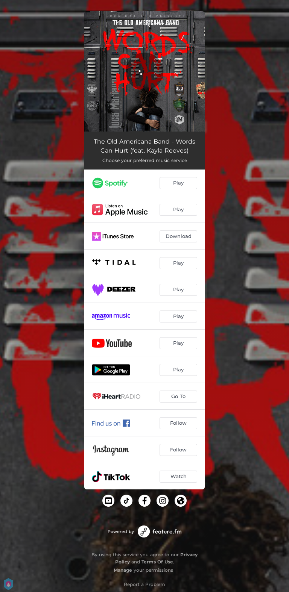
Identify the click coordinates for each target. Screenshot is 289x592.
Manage (123, 570)
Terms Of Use (157, 562)
